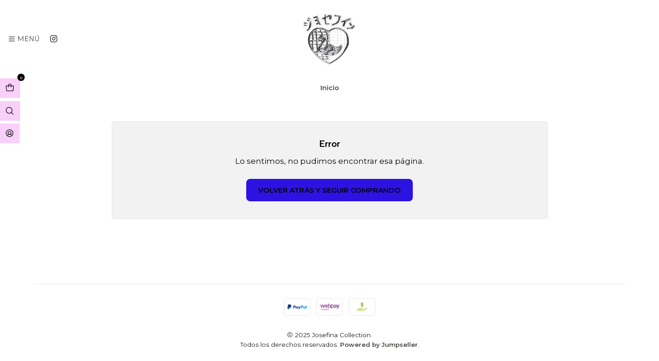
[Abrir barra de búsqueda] (10, 111)
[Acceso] (10, 133)
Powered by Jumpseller (379, 344)
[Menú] (24, 39)
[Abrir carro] (10, 88)
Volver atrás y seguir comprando (329, 190)
